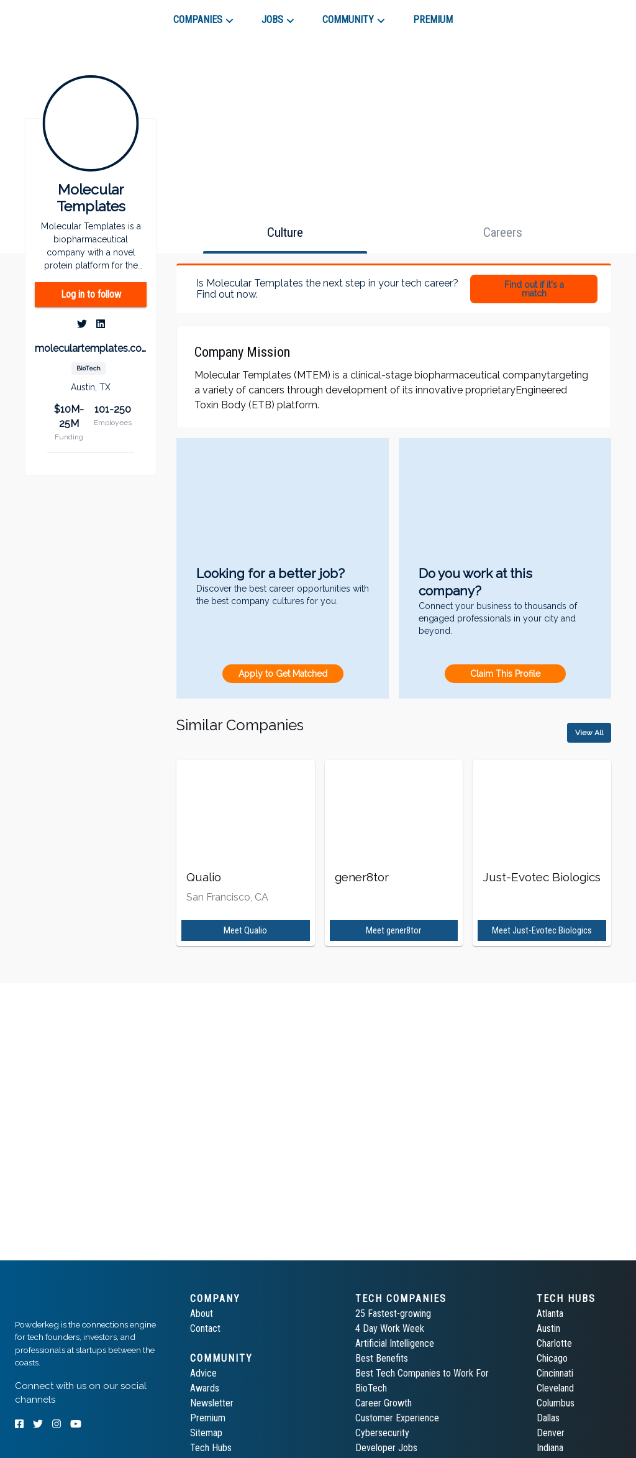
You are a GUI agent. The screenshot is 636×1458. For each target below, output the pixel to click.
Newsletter (212, 1403)
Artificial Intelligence (394, 1343)
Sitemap (206, 1433)
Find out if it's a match (534, 289)
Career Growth (383, 1403)
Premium (207, 1418)
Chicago (552, 1358)
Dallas (548, 1418)
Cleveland (555, 1388)
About (201, 1313)
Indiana (550, 1448)
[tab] (59, 15)
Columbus (556, 1403)
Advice (203, 1373)
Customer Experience (397, 1418)
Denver (551, 1433)
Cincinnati (555, 1373)
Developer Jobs (386, 1448)
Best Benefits (381, 1358)
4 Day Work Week (389, 1328)
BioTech (371, 1388)
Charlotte (554, 1343)
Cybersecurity (382, 1433)
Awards (204, 1388)
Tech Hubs (211, 1448)
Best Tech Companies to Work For (422, 1373)
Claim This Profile (505, 674)
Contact (205, 1328)
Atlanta (550, 1313)
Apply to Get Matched (282, 674)
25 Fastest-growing (393, 1313)
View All (589, 732)
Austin (548, 1328)
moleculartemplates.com (91, 348)
